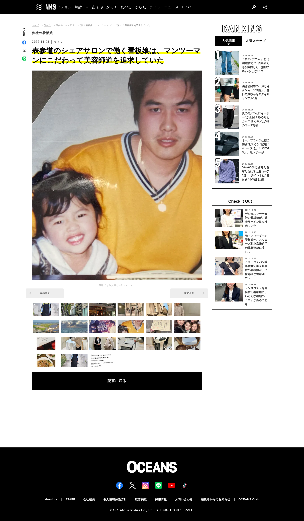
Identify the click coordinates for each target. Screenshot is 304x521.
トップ (35, 25)
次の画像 (189, 293)
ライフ (47, 25)
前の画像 (45, 293)
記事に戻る (117, 381)
